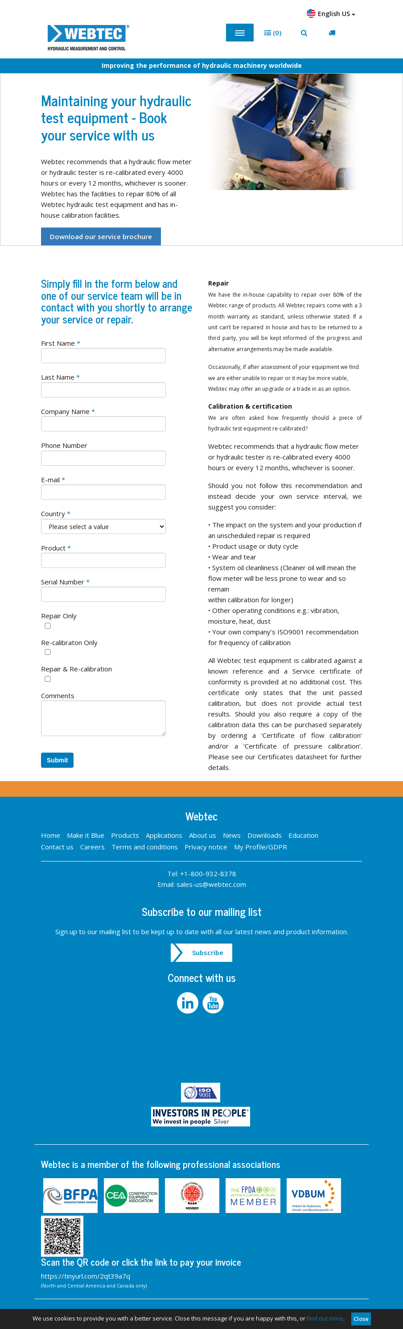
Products (125, 835)
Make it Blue (85, 835)
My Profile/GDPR (260, 846)
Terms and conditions (144, 846)
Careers (92, 846)
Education (303, 835)
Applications (164, 835)
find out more (325, 1318)
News (232, 835)
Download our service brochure (101, 236)
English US (331, 13)
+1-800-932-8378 (208, 873)
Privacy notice (206, 846)
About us (202, 835)
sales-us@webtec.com (211, 884)
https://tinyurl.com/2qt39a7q (85, 1275)
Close (361, 1319)
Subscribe (207, 952)
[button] (272, 33)
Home (50, 835)
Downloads (264, 835)
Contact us (57, 846)
